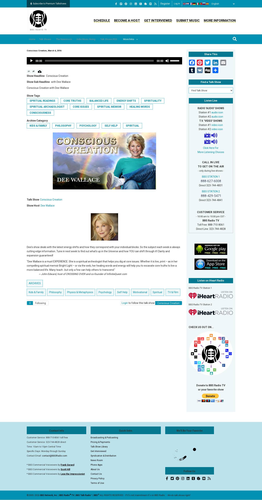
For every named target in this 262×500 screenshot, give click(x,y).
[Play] (31, 61)
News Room (97, 460)
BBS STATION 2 (211, 191)
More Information (220, 20)
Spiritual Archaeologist (47, 106)
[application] (104, 60)
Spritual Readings (42, 100)
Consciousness (40, 112)
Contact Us (96, 474)
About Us (95, 469)
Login (125, 302)
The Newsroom (71, 39)
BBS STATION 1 (211, 176)
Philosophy (63, 125)
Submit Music (188, 20)
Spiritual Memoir (109, 106)
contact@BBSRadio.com (54, 456)
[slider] (99, 61)
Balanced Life (99, 100)
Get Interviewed (158, 20)
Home (33, 39)
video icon (217, 125)
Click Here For (211, 147)
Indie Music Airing (97, 39)
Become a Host (127, 20)
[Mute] (167, 61)
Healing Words (140, 106)
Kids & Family (38, 125)
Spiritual (132, 125)
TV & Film (173, 292)
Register (165, 3)
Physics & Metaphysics (80, 292)
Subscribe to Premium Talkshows (48, 3)
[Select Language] (222, 4)
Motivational (140, 292)
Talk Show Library (99, 446)
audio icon (217, 112)
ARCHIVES (35, 283)
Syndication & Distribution (103, 456)
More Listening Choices (211, 152)
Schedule (102, 20)
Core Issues (81, 106)
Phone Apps (96, 465)
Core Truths (72, 100)
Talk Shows (49, 39)
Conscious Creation (51, 199)
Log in (177, 3)
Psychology (88, 125)
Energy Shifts (126, 100)
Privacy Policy (97, 478)
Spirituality (152, 100)
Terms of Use (97, 483)
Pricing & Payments (100, 442)
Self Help (111, 125)
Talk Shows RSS (122, 39)
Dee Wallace (48, 205)
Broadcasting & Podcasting (104, 437)
